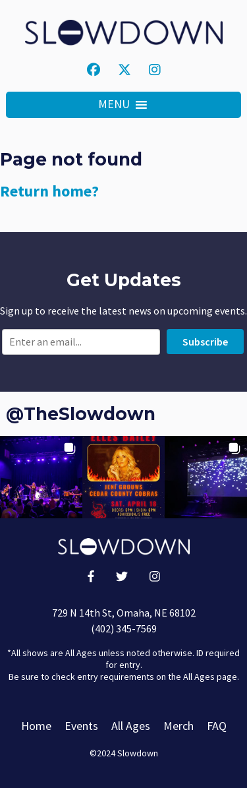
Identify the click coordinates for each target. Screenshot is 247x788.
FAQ (217, 725)
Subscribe (205, 341)
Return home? (49, 191)
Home (36, 725)
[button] (114, 105)
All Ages (130, 725)
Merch (178, 725)
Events (81, 725)
